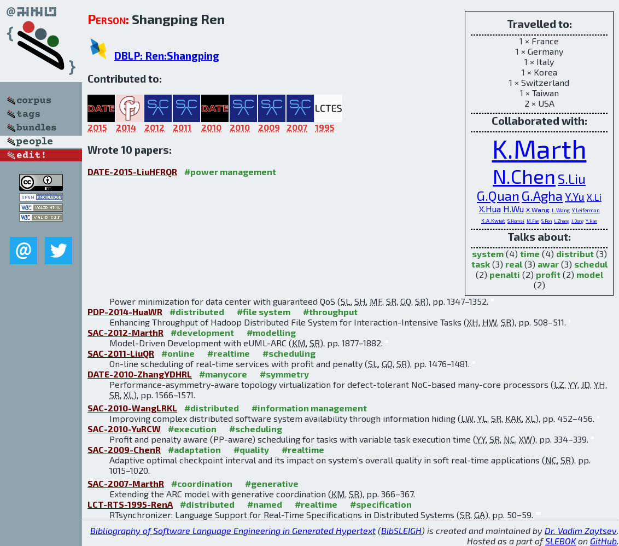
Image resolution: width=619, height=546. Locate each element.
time (530, 253)
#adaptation (194, 449)
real (513, 264)
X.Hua (490, 209)
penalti (504, 274)
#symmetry (284, 374)
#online (178, 353)
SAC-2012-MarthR (125, 332)
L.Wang (561, 210)
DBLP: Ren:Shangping (166, 55)
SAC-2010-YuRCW (124, 428)
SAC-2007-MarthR (125, 483)
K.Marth (539, 148)
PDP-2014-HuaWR (124, 311)
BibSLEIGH (401, 530)
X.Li (594, 197)
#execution (192, 428)
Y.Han (591, 221)
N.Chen (524, 176)
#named (264, 504)
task (480, 264)
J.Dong (577, 221)
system (488, 253)
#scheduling (289, 353)
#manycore (223, 374)
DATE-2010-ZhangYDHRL (139, 374)
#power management (230, 171)
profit (548, 274)
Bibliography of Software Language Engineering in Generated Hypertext (233, 530)
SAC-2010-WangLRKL (132, 408)
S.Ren (546, 221)
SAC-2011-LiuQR (120, 353)
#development (202, 332)
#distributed (197, 311)
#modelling (271, 332)
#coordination (201, 483)
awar (548, 264)
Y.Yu (575, 196)
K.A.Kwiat (493, 220)
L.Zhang (561, 221)
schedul (591, 264)
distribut (575, 253)
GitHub (603, 541)
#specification (381, 504)
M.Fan (533, 221)
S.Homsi (515, 221)
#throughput (330, 311)
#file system (263, 311)
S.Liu (572, 179)
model (589, 274)
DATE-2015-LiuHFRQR (132, 171)
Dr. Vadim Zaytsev (581, 530)
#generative (272, 483)
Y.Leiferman (586, 210)
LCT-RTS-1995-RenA (130, 504)
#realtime (228, 353)
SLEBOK (560, 541)
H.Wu (513, 209)
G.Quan (498, 196)
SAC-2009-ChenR (124, 449)
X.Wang (538, 209)
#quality (251, 449)
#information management (309, 408)
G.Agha (542, 196)
